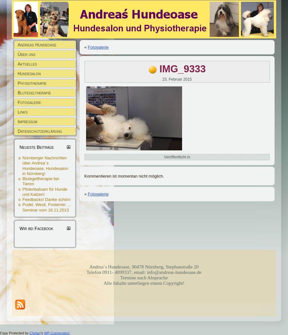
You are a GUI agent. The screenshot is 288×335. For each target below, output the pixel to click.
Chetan (35, 333)
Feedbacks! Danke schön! (46, 199)
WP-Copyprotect (56, 333)
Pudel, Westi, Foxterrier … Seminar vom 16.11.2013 (46, 207)
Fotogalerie (98, 47)
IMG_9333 (182, 69)
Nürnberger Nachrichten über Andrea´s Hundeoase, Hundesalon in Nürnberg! (45, 166)
